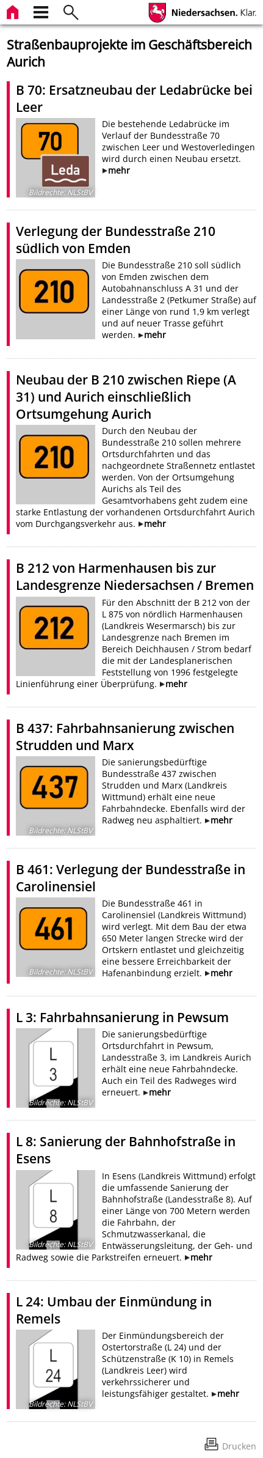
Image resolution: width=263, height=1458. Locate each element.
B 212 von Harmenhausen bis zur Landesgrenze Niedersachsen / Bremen (135, 576)
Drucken (239, 1446)
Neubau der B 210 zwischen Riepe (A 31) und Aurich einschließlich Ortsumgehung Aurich (126, 396)
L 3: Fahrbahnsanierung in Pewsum (122, 1017)
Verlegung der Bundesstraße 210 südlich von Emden (115, 240)
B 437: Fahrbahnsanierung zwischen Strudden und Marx (125, 737)
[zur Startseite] (14, 10)
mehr (119, 170)
